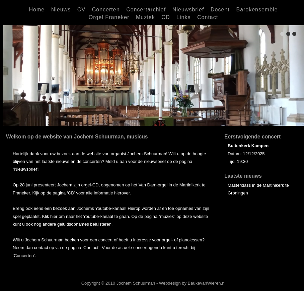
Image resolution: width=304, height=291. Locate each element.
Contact (207, 17)
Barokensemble (257, 9)
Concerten (106, 9)
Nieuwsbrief (188, 9)
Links (183, 17)
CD (165, 17)
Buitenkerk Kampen (248, 145)
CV (81, 9)
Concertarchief (146, 9)
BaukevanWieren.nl (207, 283)
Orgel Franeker (109, 17)
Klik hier (49, 216)
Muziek (145, 17)
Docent (220, 9)
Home (37, 9)
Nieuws (61, 9)
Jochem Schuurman (136, 283)
